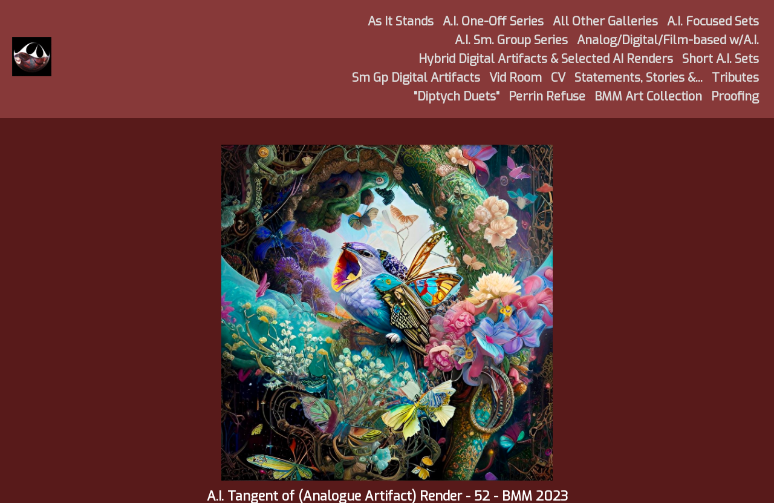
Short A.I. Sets (720, 59)
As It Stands (401, 21)
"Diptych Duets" (456, 96)
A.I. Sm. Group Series (511, 40)
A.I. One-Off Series (493, 21)
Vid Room (515, 78)
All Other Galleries (605, 21)
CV (558, 78)
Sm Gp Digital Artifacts (416, 78)
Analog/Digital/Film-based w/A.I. (668, 40)
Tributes (735, 78)
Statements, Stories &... (638, 78)
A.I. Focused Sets (713, 21)
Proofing (735, 96)
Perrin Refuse (547, 96)
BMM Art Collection (648, 96)
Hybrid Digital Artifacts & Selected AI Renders (545, 59)
